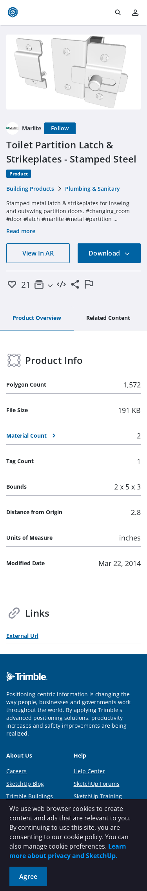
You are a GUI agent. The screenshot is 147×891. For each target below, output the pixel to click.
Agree (28, 876)
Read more (20, 231)
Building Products (30, 188)
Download (109, 253)
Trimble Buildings (29, 796)
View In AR (38, 253)
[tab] (37, 318)
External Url (22, 635)
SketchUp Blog (25, 783)
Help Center (89, 771)
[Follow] (60, 128)
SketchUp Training (98, 796)
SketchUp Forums (97, 783)
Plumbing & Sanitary (92, 188)
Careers (16, 771)
